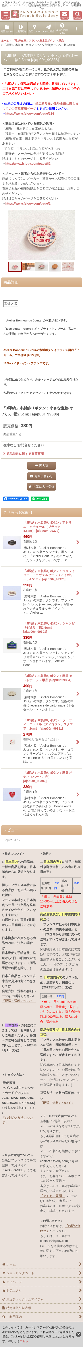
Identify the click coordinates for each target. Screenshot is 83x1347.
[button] (5, 15)
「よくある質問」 (52, 1196)
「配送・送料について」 (19, 1001)
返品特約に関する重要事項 (23, 453)
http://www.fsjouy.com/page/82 (27, 163)
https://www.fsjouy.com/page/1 (27, 203)
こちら (23, 1341)
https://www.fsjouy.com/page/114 (29, 113)
